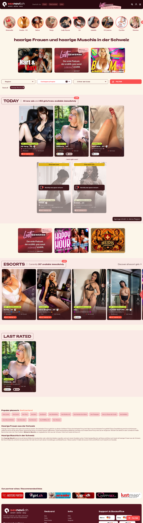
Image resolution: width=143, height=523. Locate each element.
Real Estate (48, 520)
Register (70, 520)
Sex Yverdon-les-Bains (80, 414)
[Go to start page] (19, 511)
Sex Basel (43, 414)
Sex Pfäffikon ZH (45, 420)
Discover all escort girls (130, 264)
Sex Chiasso (56, 420)
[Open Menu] (140, 4)
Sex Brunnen (32, 420)
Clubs (46, 518)
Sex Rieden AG (65, 414)
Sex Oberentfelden (8, 420)
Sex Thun (25, 414)
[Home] (15, 4)
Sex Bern (33, 414)
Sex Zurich (16, 414)
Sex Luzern (6, 414)
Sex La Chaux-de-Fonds (109, 414)
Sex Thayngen (94, 414)
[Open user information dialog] (136, 4)
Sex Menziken (21, 420)
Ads (45, 516)
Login (70, 518)
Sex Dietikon (123, 414)
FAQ (69, 516)
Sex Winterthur (53, 414)
